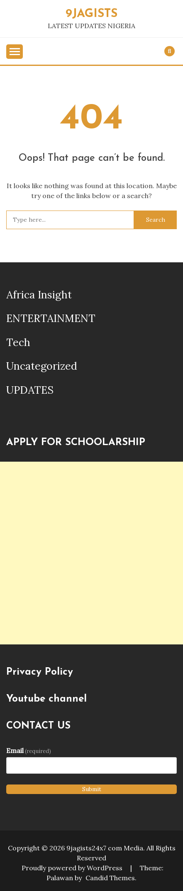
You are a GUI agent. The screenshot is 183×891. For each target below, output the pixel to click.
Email (28, 750)
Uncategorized (41, 366)
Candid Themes (110, 878)
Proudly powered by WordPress (73, 868)
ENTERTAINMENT (50, 318)
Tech (18, 342)
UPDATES (30, 390)
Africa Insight (39, 294)
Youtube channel (46, 699)
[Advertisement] (91, 553)
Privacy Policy (39, 672)
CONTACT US (38, 726)
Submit (91, 789)
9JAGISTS (91, 14)
